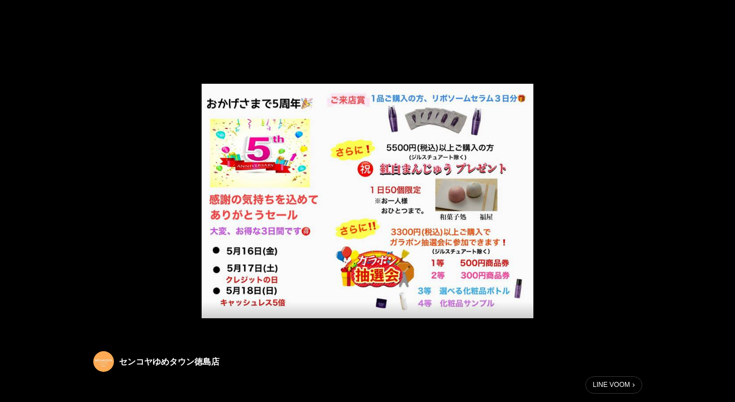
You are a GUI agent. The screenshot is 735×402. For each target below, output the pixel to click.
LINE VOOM (611, 385)
